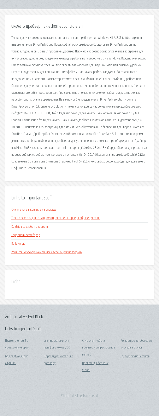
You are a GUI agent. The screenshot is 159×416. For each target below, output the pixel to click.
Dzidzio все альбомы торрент (29, 227)
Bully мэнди (18, 243)
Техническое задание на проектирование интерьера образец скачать (55, 218)
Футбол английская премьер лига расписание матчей (98, 347)
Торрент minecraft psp (25, 235)
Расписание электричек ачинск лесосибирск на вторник (46, 252)
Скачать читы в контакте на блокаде (33, 209)
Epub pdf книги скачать (134, 356)
